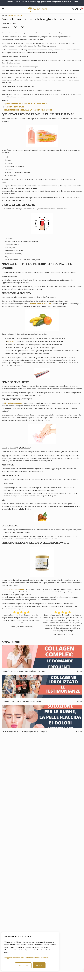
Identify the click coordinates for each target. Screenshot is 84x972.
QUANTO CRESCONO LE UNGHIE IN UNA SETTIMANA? (25, 104)
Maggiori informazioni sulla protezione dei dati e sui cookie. (26, 958)
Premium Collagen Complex (13, 589)
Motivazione (12, 15)
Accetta (39, 965)
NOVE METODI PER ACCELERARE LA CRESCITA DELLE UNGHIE (28, 110)
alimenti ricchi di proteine (40, 303)
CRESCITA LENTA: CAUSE (14, 107)
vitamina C (11, 341)
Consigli (20, 15)
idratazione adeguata (13, 403)
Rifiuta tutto (23, 965)
